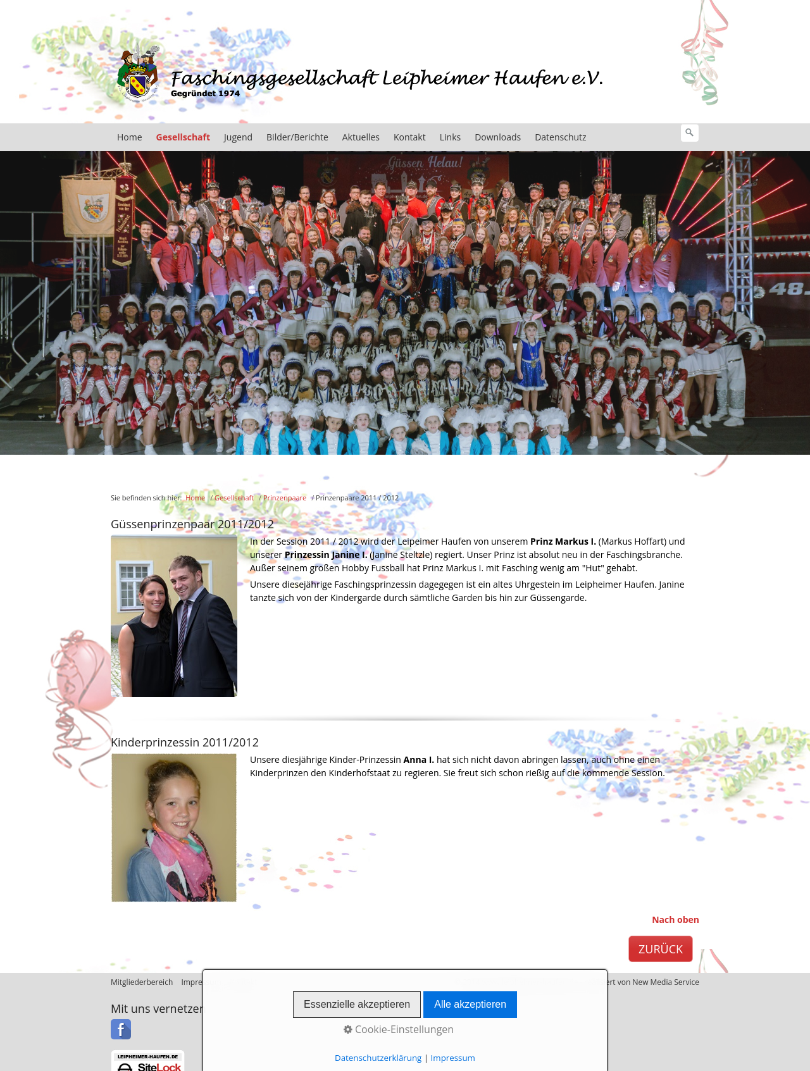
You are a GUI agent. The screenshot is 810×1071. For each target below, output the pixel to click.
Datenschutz (560, 137)
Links (450, 137)
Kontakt (410, 137)
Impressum (201, 982)
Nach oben (675, 919)
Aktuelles (361, 137)
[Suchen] (690, 133)
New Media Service (665, 982)
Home (129, 137)
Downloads (498, 137)
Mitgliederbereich (142, 982)
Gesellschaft (183, 137)
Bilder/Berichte (297, 137)
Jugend (238, 137)
